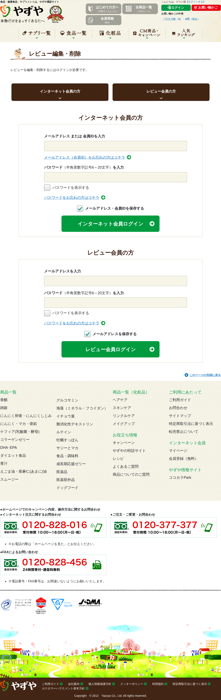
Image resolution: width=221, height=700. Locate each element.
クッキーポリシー (131, 684)
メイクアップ (124, 424)
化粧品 (110, 35)
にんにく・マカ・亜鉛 (18, 424)
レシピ (118, 459)
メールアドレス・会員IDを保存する (114, 208)
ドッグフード (67, 488)
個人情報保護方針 (99, 684)
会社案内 (73, 684)
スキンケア (122, 408)
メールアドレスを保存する (115, 334)
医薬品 (61, 472)
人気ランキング (184, 35)
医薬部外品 (65, 480)
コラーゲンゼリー (15, 440)
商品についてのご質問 (131, 474)
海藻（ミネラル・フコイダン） (82, 408)
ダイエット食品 (13, 455)
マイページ (178, 451)
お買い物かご (208, 7)
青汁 (4, 463)
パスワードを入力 (84, 167)
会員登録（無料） (183, 459)
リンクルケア (124, 416)
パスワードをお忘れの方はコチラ (71, 198)
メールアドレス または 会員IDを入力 (74, 136)
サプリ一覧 (37, 35)
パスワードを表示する (70, 188)
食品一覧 (73, 35)
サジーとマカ (67, 448)
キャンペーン (147, 35)
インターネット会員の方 (60, 91)
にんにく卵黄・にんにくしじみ (26, 416)
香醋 (4, 400)
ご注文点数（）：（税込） (181, 19)
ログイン (177, 7)
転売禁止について (183, 432)
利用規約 (158, 684)
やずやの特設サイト (129, 451)
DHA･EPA (8, 448)
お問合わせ (178, 408)
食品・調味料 (67, 456)
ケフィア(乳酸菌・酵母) (19, 432)
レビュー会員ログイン (110, 349)
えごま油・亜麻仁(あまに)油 (23, 471)
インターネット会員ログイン (110, 224)
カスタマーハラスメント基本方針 (63, 688)
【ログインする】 (195, 1)
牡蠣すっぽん (67, 440)
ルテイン (63, 432)
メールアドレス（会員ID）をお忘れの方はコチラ (84, 157)
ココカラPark (180, 478)
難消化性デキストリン (74, 424)
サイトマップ (180, 416)
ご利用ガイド (180, 400)
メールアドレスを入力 (62, 271)
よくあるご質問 (125, 466)
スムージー (9, 479)
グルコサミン (67, 400)
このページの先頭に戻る (205, 375)
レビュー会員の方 (161, 91)
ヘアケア (120, 400)
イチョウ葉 (65, 416)
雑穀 (4, 408)
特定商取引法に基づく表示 (191, 424)
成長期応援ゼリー (71, 464)
